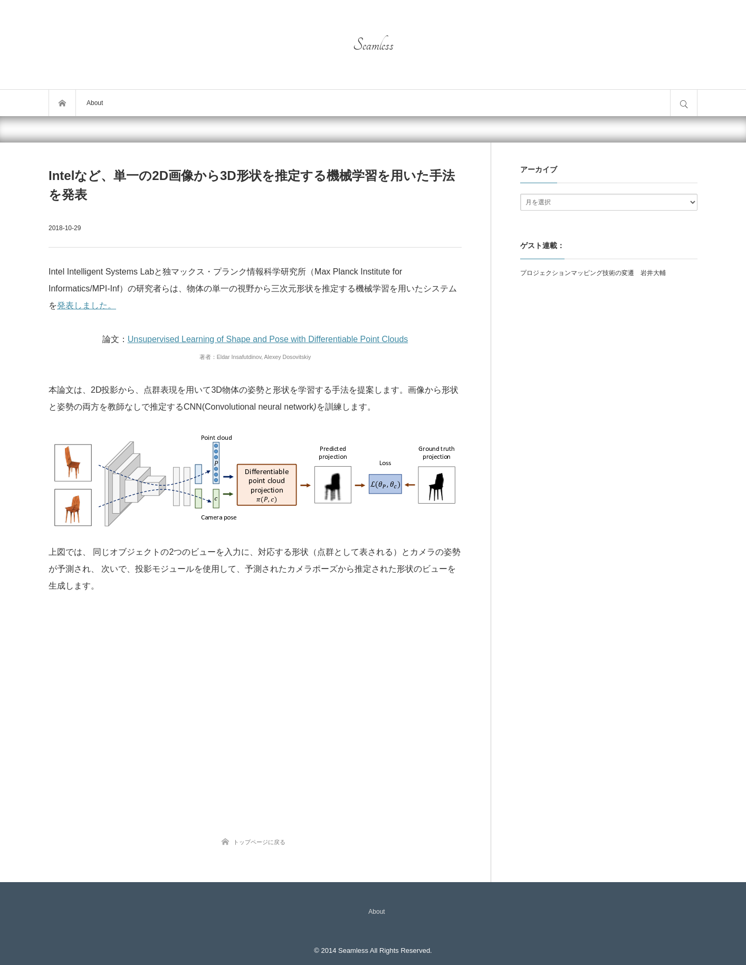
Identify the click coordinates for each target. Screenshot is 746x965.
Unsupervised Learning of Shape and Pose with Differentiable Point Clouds (268, 339)
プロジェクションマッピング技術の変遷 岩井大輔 (593, 273)
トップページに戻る (259, 842)
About (95, 103)
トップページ (62, 103)
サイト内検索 (683, 103)
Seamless (373, 44)
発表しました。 (86, 305)
